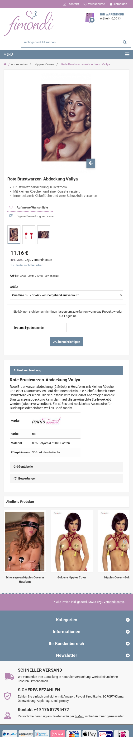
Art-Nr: (14, 275)
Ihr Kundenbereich (66, 643)
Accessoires (19, 64)
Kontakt (73, 4)
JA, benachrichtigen (66, 342)
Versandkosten (114, 602)
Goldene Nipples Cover (71, 577)
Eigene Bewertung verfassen (35, 216)
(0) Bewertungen (25, 478)
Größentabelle (23, 466)
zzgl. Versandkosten (38, 260)
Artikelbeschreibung (27, 370)
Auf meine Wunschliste (32, 207)
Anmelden (120, 4)
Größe (14, 287)
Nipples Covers (44, 64)
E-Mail (79, 716)
